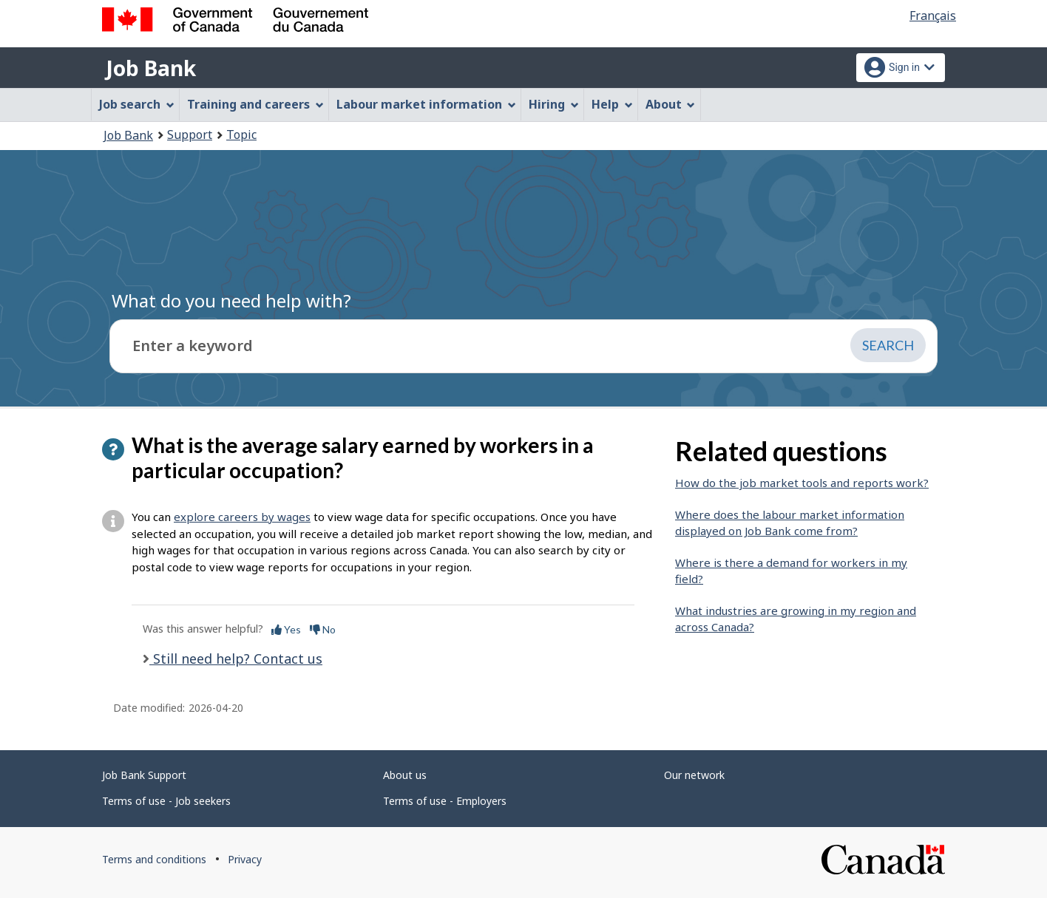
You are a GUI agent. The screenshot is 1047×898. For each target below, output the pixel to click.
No (323, 629)
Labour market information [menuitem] (426, 104)
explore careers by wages (242, 516)
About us (405, 775)
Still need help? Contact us (235, 658)
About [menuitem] (671, 104)
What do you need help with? (231, 300)
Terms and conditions (154, 859)
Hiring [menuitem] (554, 104)
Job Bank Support (144, 775)
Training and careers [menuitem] (255, 104)
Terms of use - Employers (444, 801)
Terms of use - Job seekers (166, 801)
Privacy (245, 859)
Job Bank (151, 68)
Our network (694, 775)
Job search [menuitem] (136, 104)
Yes (286, 629)
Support (189, 134)
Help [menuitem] (612, 104)
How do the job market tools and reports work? (802, 482)
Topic (241, 134)
